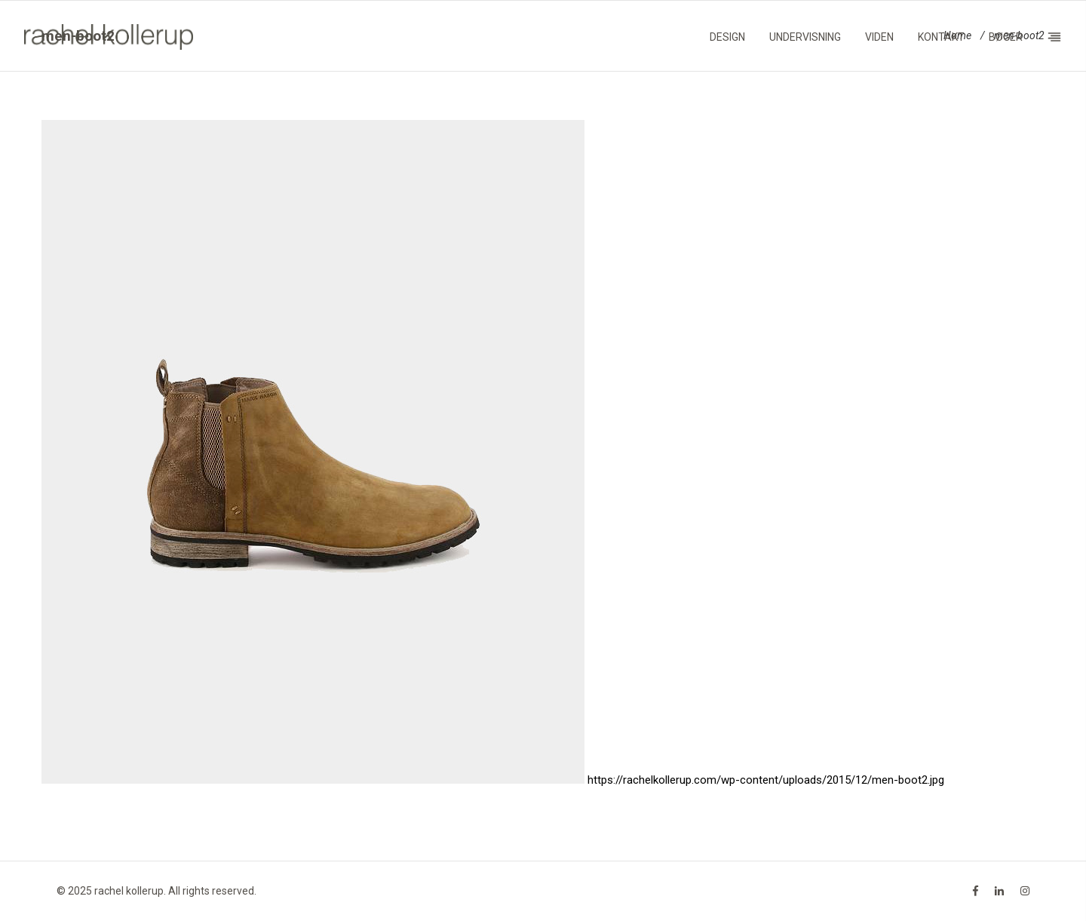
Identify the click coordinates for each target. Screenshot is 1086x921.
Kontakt (941, 37)
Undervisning (805, 37)
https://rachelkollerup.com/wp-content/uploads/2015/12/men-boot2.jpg (765, 780)
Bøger (1006, 37)
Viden (879, 37)
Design (727, 37)
